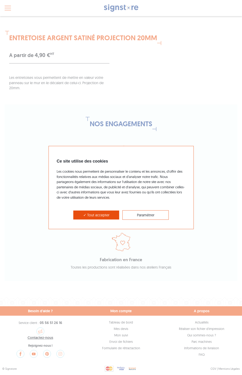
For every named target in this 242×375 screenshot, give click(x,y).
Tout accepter (96, 215)
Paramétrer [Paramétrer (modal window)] (145, 215)
